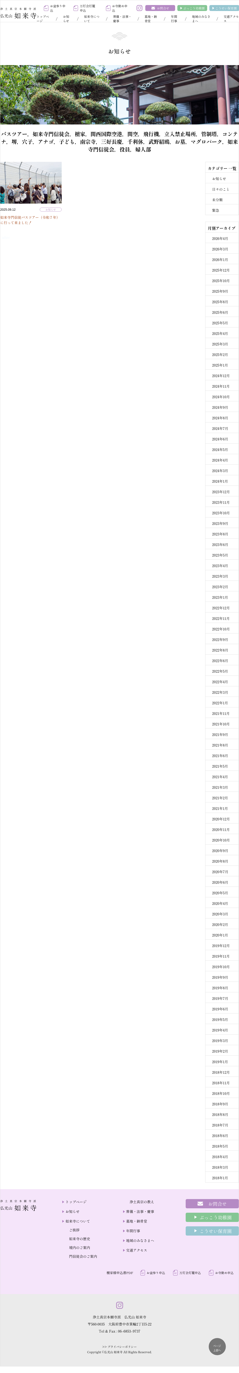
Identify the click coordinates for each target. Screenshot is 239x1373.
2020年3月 (220, 914)
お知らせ (66, 18)
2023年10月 (221, 512)
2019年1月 (220, 1061)
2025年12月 (221, 270)
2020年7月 (220, 871)
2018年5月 (220, 1146)
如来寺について (91, 18)
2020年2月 (220, 924)
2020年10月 (221, 840)
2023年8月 (220, 534)
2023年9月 (220, 523)
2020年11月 (221, 829)
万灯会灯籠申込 (87, 8)
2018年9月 (220, 1103)
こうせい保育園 (226, 8)
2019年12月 (221, 945)
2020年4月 (220, 903)
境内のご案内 (79, 1247)
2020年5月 (220, 892)
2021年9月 (220, 734)
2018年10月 (221, 1093)
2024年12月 (221, 375)
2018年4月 (220, 1156)
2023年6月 (220, 544)
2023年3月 (220, 576)
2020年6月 (220, 882)
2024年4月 (220, 460)
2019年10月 (221, 966)
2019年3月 (220, 1040)
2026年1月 (220, 259)
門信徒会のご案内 (83, 1256)
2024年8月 (220, 417)
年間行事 (174, 18)
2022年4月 (220, 681)
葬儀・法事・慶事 (122, 18)
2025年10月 (221, 280)
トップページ (43, 18)
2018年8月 (220, 1114)
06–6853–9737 (129, 1331)
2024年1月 (220, 481)
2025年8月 (220, 301)
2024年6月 (220, 439)
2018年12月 (221, 1072)
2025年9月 (220, 291)
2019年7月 (220, 998)
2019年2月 (220, 1051)
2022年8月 (220, 650)
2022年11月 (221, 618)
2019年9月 (220, 977)
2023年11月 (221, 502)
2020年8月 (220, 861)
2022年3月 (220, 692)
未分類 (217, 199)
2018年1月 (220, 1177)
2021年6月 (220, 755)
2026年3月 (220, 249)
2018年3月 (220, 1167)
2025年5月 (220, 322)
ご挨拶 (74, 1229)
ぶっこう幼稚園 (194, 8)
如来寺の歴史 (79, 1238)
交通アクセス (136, 1250)
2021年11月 (221, 713)
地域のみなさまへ (201, 18)
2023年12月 (221, 491)
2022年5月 (220, 671)
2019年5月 (220, 1019)
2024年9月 (220, 407)
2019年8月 (220, 987)
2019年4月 (220, 1030)
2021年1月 (220, 808)
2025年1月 (220, 365)
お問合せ (163, 8)
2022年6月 (220, 660)
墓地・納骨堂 (151, 18)
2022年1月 (220, 702)
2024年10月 (221, 396)
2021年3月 (220, 787)
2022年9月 (220, 639)
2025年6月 (220, 312)
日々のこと (221, 189)
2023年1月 (220, 597)
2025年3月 (220, 344)
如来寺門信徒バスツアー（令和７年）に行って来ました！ (30, 220)
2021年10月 (221, 724)
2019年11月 (221, 956)
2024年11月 (221, 386)
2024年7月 (220, 428)
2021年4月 (220, 776)
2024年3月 (220, 470)
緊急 (215, 210)
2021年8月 (220, 745)
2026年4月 (220, 238)
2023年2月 (220, 586)
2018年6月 (220, 1135)
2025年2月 (220, 354)
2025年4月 (220, 333)
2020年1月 (220, 935)
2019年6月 (220, 1008)
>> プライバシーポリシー (119, 1347)
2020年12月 (221, 819)
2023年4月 (220, 565)
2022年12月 (221, 607)
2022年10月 (221, 629)
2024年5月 (220, 449)
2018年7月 (220, 1125)
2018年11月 (221, 1082)
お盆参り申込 (57, 8)
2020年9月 (220, 850)
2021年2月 (220, 797)
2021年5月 (220, 766)
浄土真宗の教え (142, 1201)
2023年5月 (220, 555)
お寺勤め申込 (120, 8)
